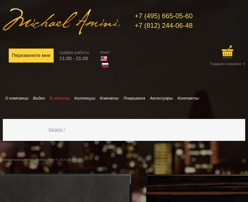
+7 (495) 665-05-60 (164, 16)
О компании (16, 98)
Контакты (188, 98)
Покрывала (134, 98)
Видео (39, 98)
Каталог (56, 129)
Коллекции (84, 98)
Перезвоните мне (31, 55)
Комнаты (109, 98)
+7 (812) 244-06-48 (164, 25)
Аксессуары (161, 98)
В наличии (60, 98)
